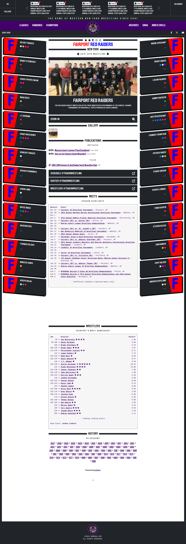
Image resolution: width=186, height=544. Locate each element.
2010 (78, 447)
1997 (77, 450)
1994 (97, 450)
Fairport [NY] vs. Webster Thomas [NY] (79, 263)
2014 (52, 447)
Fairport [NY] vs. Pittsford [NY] (77, 255)
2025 (66, 443)
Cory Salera (66, 408)
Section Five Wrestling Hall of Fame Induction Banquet (39, 8)
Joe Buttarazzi (27, 43)
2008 (91, 447)
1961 (135, 457)
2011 (71, 447)
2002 (132, 447)
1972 (64, 457)
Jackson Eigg (26, 226)
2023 (80, 443)
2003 (125, 447)
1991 (116, 450)
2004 (118, 447)
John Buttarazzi (27, 153)
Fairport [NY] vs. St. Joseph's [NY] (78, 229)
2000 (58, 450)
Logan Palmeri (67, 353)
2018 (113, 443)
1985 (67, 454)
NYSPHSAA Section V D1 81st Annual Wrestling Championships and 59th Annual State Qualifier (144, 9)
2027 (53, 443)
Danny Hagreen (67, 359)
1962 (128, 457)
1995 (90, 450)
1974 (52, 457)
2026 (59, 443)
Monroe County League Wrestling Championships (83, 223)
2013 (59, 447)
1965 (109, 457)
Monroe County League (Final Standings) (72, 150)
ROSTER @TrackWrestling (65, 181)
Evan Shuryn (66, 391)
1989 (128, 450)
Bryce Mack (25, 207)
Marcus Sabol (26, 262)
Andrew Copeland (68, 413)
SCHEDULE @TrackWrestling (66, 173)
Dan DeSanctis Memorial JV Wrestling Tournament (84, 231)
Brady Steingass (28, 61)
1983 (80, 454)
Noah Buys (24, 97)
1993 (103, 450)
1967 (96, 457)
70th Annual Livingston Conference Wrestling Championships (65, 8)
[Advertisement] (25, 318)
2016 (126, 443)
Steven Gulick (67, 397)
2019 (106, 443)
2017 (119, 443)
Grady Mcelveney (28, 135)
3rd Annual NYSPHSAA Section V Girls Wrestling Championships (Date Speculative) (118, 9)
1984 (74, 454)
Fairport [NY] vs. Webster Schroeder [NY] (81, 240)
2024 (73, 443)
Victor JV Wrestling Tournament (76, 253)
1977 (119, 454)
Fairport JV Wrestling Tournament (77, 210)
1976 (125, 454)
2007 (98, 447)
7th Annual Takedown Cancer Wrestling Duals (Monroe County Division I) (95, 258)
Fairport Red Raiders (93, 100)
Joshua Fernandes (28, 171)
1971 (71, 457)
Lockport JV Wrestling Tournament (77, 247)
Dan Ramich (66, 402)
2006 (105, 447)
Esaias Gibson (67, 381)
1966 (103, 457)
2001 (51, 450)
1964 (116, 457)
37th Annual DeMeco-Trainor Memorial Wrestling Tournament (89, 218)
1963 (122, 457)
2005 (111, 447)
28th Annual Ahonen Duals (73, 234)
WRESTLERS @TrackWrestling (67, 188)
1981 (93, 454)
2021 (93, 443)
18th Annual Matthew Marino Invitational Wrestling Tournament (91, 213)
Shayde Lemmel (67, 386)
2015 (132, 443)
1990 (122, 450)
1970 (77, 457)
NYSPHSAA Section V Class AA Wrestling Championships (86, 271)
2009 (84, 447)
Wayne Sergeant (68, 342)
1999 (64, 450)
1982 (87, 454)
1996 (84, 450)
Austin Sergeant (68, 364)
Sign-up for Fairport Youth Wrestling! (70, 154)
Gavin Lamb (25, 189)
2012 (65, 447)
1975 (131, 454)
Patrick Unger (67, 375)
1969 (83, 457)
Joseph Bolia (26, 281)
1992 (110, 450)
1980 (99, 454)
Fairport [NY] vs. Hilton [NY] (75, 221)
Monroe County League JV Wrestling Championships (84, 266)
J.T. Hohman (25, 116)
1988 (135, 450)
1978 (112, 454)
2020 (100, 443)
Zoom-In (55, 119)
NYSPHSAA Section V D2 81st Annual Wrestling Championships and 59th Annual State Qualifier (93, 9)
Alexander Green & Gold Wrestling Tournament (82, 237)
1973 (58, 457)
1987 (55, 454)
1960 (94, 461)
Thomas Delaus (27, 244)
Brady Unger (66, 348)
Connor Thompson (68, 370)
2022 (87, 443)
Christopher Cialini (29, 80)
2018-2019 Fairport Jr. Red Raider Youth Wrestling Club (74, 165)
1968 (90, 457)
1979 (106, 454)
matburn (97, 470)
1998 (71, 450)
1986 (61, 454)
